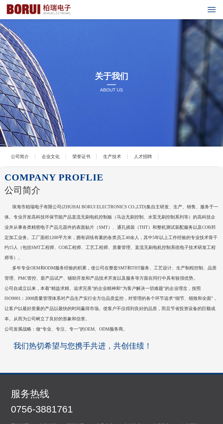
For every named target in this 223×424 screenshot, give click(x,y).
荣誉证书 (81, 156)
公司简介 (20, 156)
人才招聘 (143, 156)
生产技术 (112, 156)
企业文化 (51, 156)
